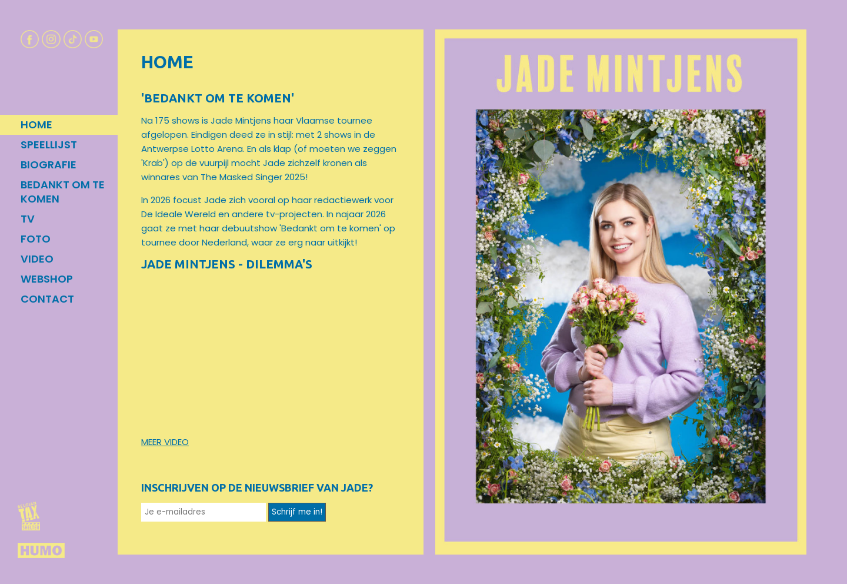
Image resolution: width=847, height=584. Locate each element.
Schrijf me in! (297, 511)
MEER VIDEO (165, 442)
